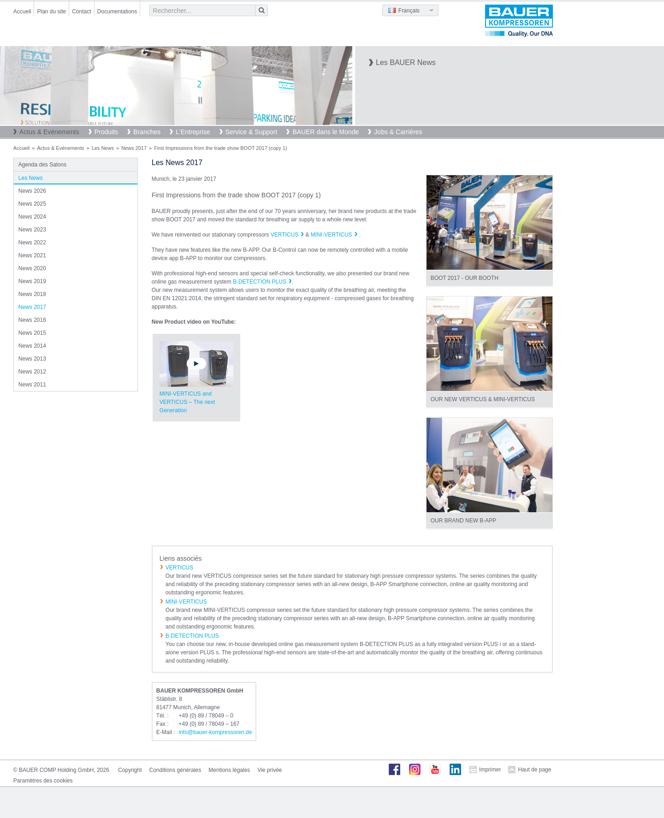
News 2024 (32, 216)
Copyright (130, 770)
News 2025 (32, 204)
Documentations (117, 11)
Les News (103, 148)
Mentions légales (229, 770)
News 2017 (134, 148)
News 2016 (32, 320)
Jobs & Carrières (398, 132)
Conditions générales (175, 770)
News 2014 (32, 346)
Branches (146, 132)
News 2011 (32, 384)
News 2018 (32, 294)
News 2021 (32, 255)
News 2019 (32, 281)
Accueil (22, 11)
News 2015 (32, 333)
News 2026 (32, 191)
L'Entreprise (193, 132)
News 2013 (32, 359)
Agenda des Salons (42, 164)
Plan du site (51, 11)
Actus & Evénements (49, 132)
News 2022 (32, 242)
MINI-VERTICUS (331, 234)
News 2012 (32, 371)
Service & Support (251, 132)
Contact (81, 11)
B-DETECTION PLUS (259, 282)
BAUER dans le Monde (325, 132)
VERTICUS (284, 234)
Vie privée (269, 770)
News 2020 (32, 268)
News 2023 (32, 229)
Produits (106, 132)
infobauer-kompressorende (215, 732)
